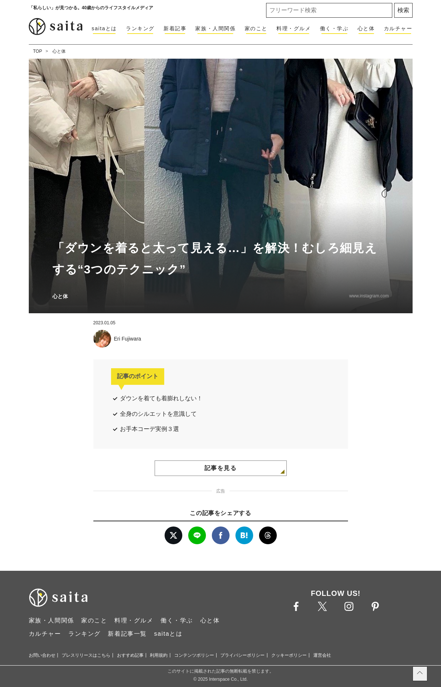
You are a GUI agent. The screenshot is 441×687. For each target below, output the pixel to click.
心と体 (366, 28)
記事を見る (220, 468)
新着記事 (174, 28)
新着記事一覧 (127, 634)
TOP (37, 51)
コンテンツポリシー (194, 655)
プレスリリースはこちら (86, 655)
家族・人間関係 (215, 28)
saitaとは (104, 28)
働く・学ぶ (334, 28)
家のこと (256, 28)
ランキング (140, 28)
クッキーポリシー (289, 655)
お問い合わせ (42, 655)
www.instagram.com (369, 295)
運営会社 (322, 655)
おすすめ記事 (130, 655)
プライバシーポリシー (242, 655)
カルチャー (398, 28)
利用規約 (159, 655)
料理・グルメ (293, 28)
